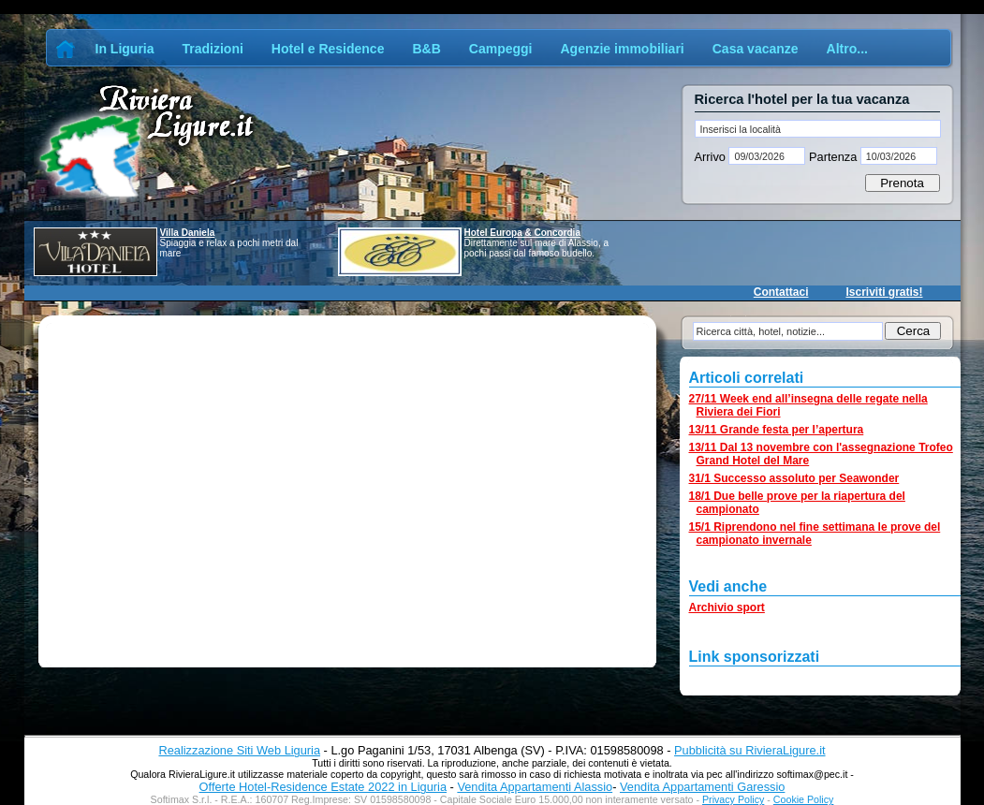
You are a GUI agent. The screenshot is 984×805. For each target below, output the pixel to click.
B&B (426, 48)
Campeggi (501, 48)
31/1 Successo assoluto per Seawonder (794, 478)
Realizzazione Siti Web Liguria (239, 750)
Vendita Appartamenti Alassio (534, 787)
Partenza (832, 157)
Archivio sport (727, 607)
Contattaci (781, 292)
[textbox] (818, 129)
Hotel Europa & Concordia (522, 232)
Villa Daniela (187, 232)
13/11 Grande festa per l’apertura (776, 429)
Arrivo (712, 157)
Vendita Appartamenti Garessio (702, 787)
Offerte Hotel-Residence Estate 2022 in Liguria (323, 787)
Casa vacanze (755, 48)
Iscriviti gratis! (883, 292)
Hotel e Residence (328, 48)
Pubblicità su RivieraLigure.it (749, 750)
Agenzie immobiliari (621, 48)
